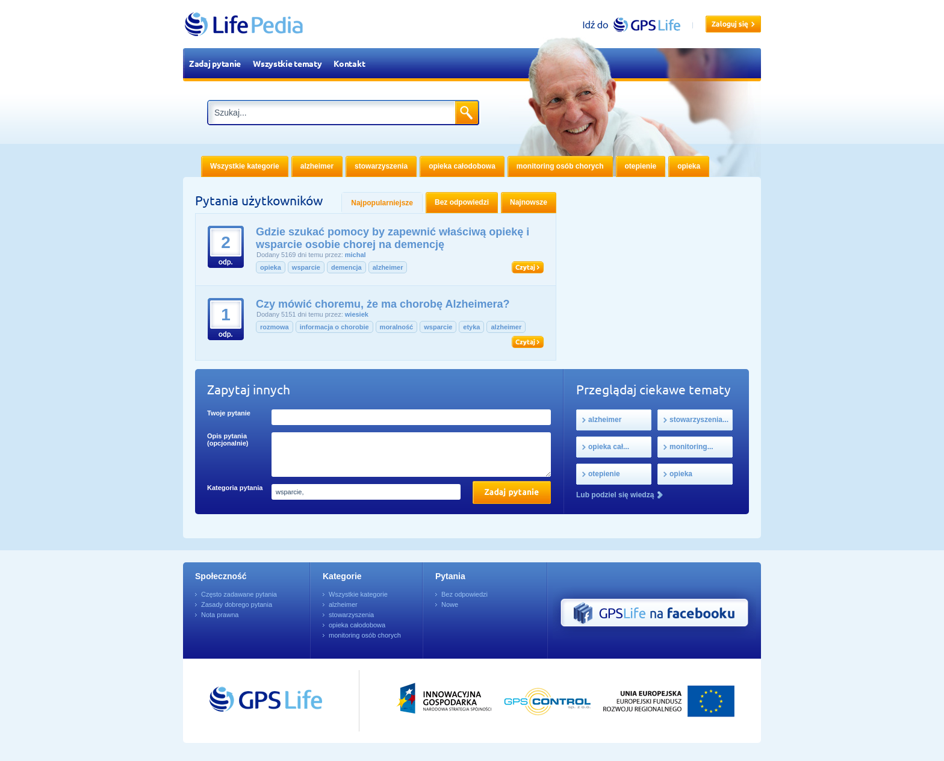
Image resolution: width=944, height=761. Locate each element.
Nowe (449, 604)
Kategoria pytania (234, 487)
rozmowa (274, 327)
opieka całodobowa (357, 625)
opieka (270, 267)
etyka (471, 327)
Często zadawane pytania (239, 594)
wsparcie (306, 267)
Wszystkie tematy (287, 63)
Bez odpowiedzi (464, 594)
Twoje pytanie (228, 413)
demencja (346, 267)
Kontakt (349, 63)
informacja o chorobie (334, 327)
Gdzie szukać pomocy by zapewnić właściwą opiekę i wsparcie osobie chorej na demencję (392, 238)
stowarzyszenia (351, 614)
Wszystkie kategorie (358, 594)
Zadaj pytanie (215, 63)
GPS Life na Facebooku (654, 612)
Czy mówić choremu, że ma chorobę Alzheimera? (382, 304)
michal (355, 254)
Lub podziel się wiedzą (615, 495)
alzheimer (388, 267)
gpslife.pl (637, 24)
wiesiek (356, 314)
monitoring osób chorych (365, 635)
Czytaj (528, 267)
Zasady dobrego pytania (236, 604)
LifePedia (244, 24)
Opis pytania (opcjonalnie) (227, 439)
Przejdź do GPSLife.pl (243, 701)
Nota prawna (219, 614)
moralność (397, 327)
